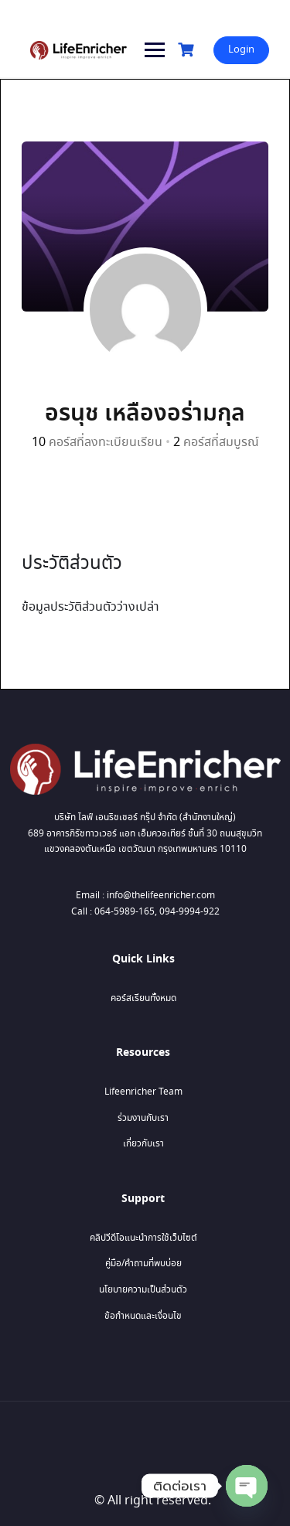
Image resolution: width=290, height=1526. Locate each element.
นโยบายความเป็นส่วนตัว (143, 1289)
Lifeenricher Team (143, 1092)
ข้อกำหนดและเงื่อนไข (143, 1316)
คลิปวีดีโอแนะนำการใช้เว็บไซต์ (143, 1238)
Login (241, 50)
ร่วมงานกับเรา (143, 1118)
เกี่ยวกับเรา (143, 1143)
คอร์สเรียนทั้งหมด (143, 998)
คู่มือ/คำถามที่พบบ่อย (143, 1263)
